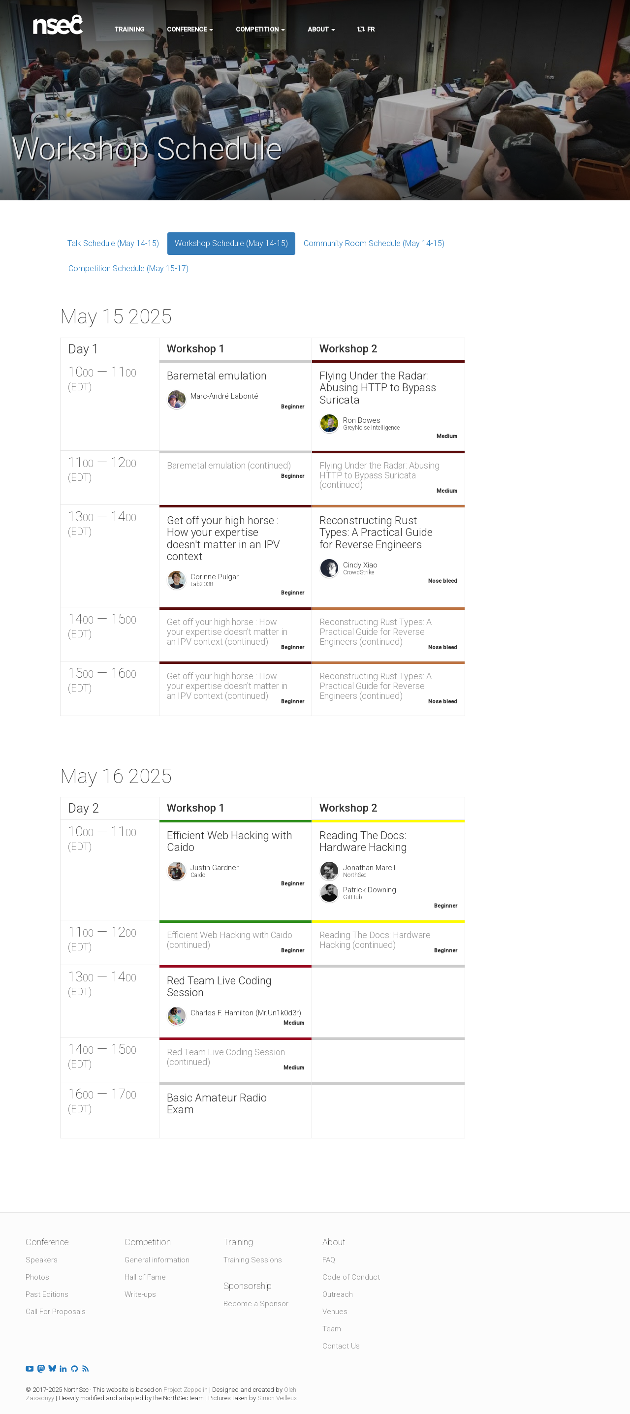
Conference (190, 29)
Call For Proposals (56, 1311)
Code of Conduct (351, 1277)
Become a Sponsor (255, 1303)
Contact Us (341, 1346)
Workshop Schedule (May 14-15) (231, 243)
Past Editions (47, 1294)
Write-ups (140, 1294)
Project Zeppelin (185, 1389)
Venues (334, 1311)
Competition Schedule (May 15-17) (128, 268)
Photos (37, 1277)
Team (331, 1328)
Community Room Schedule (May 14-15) (374, 243)
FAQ (328, 1260)
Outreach (337, 1294)
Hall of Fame (145, 1277)
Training (129, 29)
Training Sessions (252, 1260)
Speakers (42, 1260)
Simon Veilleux (277, 1398)
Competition (260, 29)
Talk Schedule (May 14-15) (113, 243)
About (321, 29)
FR (366, 29)
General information (157, 1260)
